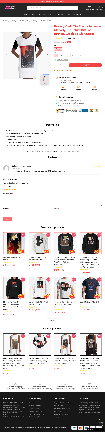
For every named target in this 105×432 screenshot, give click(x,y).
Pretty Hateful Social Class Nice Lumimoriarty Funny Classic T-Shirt (63, 304)
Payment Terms (59, 406)
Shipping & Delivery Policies (62, 403)
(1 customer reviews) (69, 38)
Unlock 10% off (101, 423)
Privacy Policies (34, 408)
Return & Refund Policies (62, 408)
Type (55, 45)
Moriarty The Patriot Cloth (19, 21)
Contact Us (57, 411)
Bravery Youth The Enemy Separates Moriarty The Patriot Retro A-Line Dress (65, 360)
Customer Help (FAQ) (61, 414)
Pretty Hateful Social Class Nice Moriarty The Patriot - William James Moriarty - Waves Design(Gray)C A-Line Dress (13, 363)
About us (32, 403)
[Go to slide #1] (22, 90)
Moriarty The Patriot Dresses (41, 21)
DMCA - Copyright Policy (37, 411)
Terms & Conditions (35, 406)
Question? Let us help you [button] (95, 429)
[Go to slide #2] (32, 90)
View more (52, 320)
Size (55, 52)
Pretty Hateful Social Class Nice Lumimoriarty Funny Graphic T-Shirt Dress (38, 360)
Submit (7, 219)
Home (5, 21)
